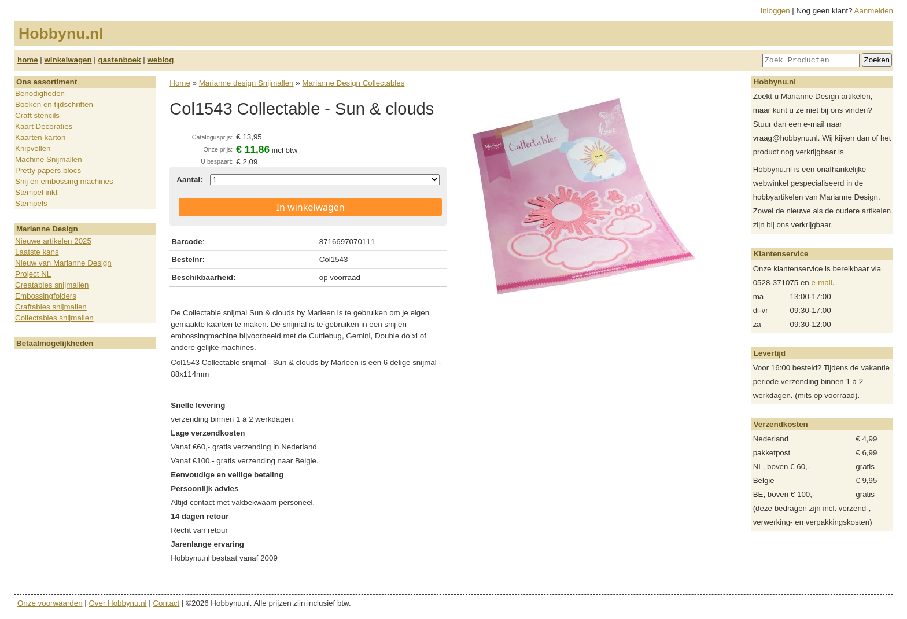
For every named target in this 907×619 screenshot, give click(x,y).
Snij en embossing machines (64, 181)
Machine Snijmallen (48, 159)
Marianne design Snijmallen (246, 83)
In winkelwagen (310, 207)
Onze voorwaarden (50, 603)
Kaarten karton (40, 137)
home (27, 60)
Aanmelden (873, 10)
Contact (166, 603)
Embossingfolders (45, 296)
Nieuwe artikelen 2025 (53, 241)
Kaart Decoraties (43, 126)
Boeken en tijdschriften (54, 104)
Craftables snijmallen (51, 307)
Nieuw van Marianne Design (63, 263)
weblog (160, 60)
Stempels (31, 203)
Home (179, 83)
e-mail (821, 282)
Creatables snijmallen (52, 285)
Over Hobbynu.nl (118, 603)
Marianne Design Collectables (353, 83)
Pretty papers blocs (48, 170)
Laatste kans (37, 252)
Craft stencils (37, 115)
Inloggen (775, 10)
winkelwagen (67, 60)
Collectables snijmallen (54, 318)
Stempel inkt (36, 192)
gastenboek (119, 60)
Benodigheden (40, 93)
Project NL (33, 274)
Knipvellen (33, 148)
